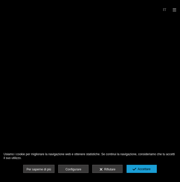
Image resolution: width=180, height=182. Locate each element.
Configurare (73, 169)
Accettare (142, 169)
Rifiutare (107, 170)
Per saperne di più (38, 169)
